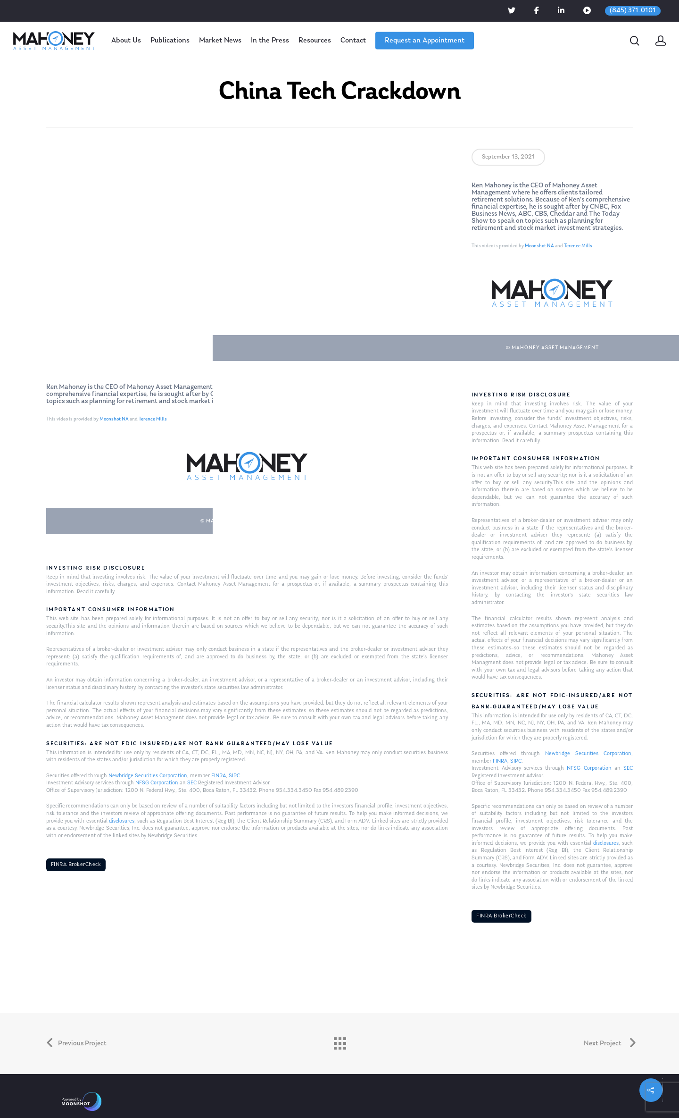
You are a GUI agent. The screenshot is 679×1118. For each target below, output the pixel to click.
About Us (126, 40)
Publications (170, 40)
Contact (353, 40)
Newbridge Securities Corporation (147, 776)
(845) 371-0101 (633, 10)
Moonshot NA (114, 419)
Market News (220, 40)
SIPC (234, 776)
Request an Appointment (424, 40)
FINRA (218, 776)
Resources (314, 40)
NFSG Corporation (156, 783)
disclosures (121, 821)
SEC (192, 783)
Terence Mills (153, 419)
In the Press (270, 40)
